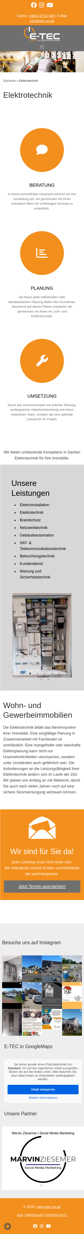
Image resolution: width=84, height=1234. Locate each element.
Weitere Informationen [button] (43, 1097)
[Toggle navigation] (42, 47)
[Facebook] (34, 6)
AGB (20, 1215)
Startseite (9, 80)
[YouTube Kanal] (50, 6)
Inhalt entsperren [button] (43, 1089)
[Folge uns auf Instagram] (42, 1226)
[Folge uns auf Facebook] (35, 1226)
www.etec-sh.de (49, 1207)
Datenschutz (56, 1215)
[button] (41, 1185)
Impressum (34, 1215)
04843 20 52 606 (41, 16)
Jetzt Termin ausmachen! (42, 886)
